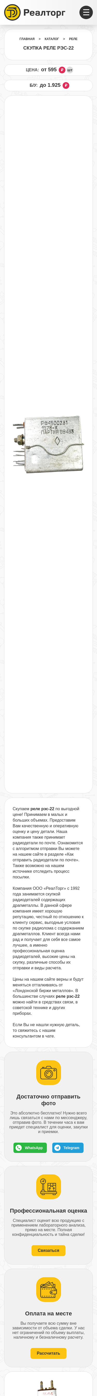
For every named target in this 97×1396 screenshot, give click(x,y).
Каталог (52, 39)
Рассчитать (48, 1353)
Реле (73, 39)
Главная (26, 39)
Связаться (48, 1250)
